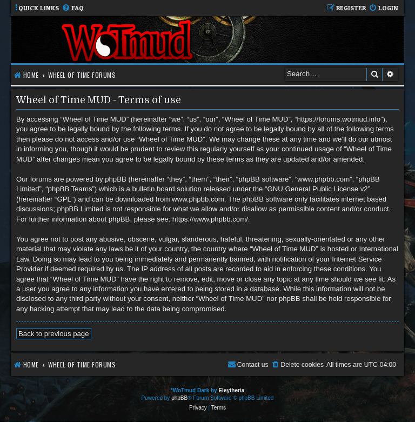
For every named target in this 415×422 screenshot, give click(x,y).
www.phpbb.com (198, 199)
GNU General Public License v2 (317, 189)
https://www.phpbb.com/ (210, 219)
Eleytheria (231, 390)
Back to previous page (53, 334)
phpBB (179, 398)
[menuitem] (73, 8)
